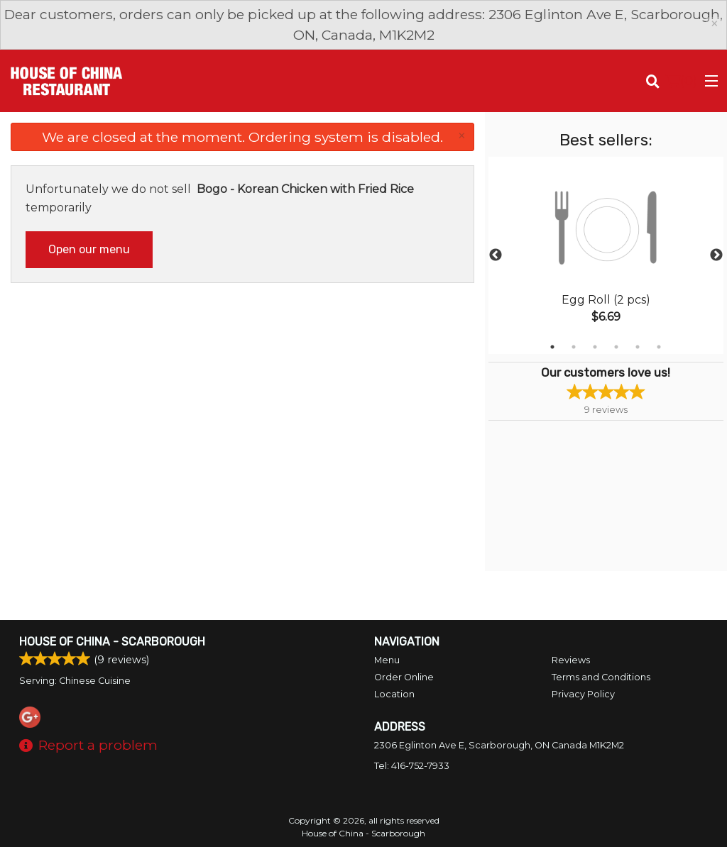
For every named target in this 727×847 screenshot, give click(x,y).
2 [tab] (574, 347)
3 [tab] (595, 347)
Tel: (411, 765)
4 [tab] (616, 347)
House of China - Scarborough (112, 641)
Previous (495, 255)
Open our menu (89, 249)
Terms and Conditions (601, 677)
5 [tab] (637, 347)
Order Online (404, 677)
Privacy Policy (583, 694)
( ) (681, 81)
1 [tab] (552, 347)
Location (394, 694)
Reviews (571, 660)
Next (716, 255)
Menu (387, 660)
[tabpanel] (606, 255)
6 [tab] (659, 347)
